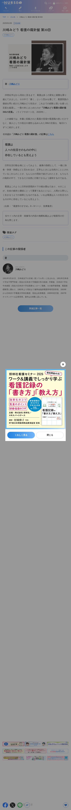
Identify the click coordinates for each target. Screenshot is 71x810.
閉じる (50, 435)
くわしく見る (21, 435)
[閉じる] (63, 364)
